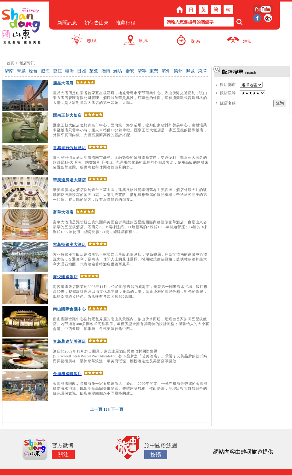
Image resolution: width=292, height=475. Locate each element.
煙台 (33, 71)
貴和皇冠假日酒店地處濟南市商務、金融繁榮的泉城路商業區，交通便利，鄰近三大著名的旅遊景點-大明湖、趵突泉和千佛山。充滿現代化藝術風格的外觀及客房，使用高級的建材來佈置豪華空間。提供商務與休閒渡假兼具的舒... (130, 162)
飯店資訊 (27, 63)
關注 (63, 455)
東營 (153, 71)
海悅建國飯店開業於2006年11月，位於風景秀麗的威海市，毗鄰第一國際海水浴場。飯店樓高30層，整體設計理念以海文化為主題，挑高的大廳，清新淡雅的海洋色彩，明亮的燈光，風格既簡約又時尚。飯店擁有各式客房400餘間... (130, 292)
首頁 (10, 63)
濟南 (9, 71)
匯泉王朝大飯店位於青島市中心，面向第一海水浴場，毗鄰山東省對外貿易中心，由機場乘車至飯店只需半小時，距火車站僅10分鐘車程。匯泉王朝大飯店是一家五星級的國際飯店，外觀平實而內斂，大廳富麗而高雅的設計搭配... (130, 130)
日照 (81, 71)
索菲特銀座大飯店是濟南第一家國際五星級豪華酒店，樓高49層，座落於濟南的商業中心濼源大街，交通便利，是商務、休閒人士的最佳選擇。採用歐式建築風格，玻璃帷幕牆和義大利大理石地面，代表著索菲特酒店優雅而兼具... (130, 259)
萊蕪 (93, 71)
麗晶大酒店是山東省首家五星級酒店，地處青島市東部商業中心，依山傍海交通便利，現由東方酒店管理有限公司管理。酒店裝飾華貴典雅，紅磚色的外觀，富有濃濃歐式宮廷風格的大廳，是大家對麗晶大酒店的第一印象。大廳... (130, 98)
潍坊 (117, 71)
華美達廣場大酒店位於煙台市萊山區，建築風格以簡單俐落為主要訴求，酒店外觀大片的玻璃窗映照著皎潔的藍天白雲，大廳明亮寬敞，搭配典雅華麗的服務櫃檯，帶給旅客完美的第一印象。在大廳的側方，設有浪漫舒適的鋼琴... (130, 195)
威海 (45, 71)
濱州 (166, 71)
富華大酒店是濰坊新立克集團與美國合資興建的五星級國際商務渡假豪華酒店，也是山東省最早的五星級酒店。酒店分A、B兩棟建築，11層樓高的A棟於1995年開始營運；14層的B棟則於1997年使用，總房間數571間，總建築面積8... (130, 227)
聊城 (190, 71)
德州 (178, 71)
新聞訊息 (67, 22)
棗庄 (57, 71)
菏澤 (202, 71)
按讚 (155, 455)
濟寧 (142, 71)
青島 (21, 71)
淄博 (105, 71)
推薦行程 (125, 22)
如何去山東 (96, 22)
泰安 (129, 71)
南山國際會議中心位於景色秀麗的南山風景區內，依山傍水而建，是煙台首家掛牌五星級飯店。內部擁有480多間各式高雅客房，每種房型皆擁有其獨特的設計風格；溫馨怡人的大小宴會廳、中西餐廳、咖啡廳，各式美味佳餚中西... (131, 324)
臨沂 (69, 71)
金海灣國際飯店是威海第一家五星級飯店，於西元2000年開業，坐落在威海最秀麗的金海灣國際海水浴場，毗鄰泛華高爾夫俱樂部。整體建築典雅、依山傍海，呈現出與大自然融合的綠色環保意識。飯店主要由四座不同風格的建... (130, 388)
